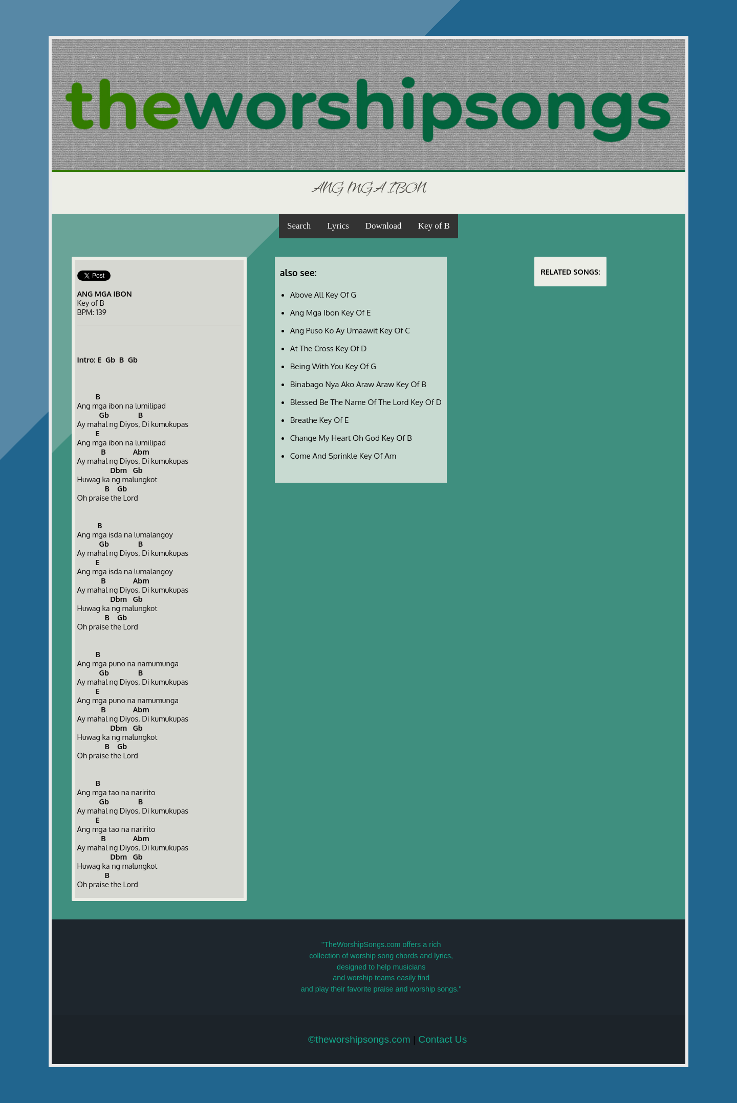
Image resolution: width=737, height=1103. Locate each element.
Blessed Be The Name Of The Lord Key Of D (366, 402)
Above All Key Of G (323, 294)
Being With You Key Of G (333, 366)
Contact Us (442, 1039)
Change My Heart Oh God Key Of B (351, 438)
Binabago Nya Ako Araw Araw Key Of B (358, 384)
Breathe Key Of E (319, 420)
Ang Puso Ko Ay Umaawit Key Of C (350, 330)
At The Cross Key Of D (328, 348)
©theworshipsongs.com (359, 1039)
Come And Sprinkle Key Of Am (343, 456)
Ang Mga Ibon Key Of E (330, 312)
